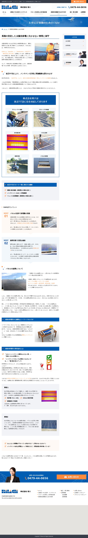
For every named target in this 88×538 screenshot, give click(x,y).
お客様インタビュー (79, 492)
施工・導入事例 (74, 13)
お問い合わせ (78, 490)
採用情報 (68, 45)
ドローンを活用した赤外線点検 (39, 13)
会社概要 (68, 41)
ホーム (5, 13)
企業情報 (83, 13)
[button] (44, 518)
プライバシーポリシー (80, 494)
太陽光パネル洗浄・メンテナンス (18, 13)
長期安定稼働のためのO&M (58, 13)
